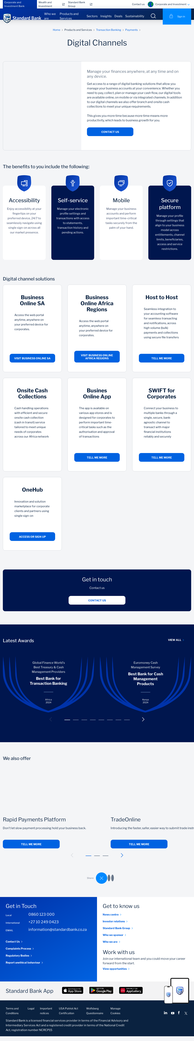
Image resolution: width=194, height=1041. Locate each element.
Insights (106, 16)
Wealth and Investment (45, 4)
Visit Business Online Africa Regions (97, 361)
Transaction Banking (108, 34)
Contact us (138, 4)
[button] (50, 724)
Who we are (50, 16)
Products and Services (69, 16)
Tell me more (161, 363)
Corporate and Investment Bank (14, 4)
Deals (118, 16)
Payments (131, 34)
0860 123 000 (41, 919)
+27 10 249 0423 (43, 926)
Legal (31, 1013)
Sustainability (134, 16)
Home (56, 34)
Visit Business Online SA (32, 363)
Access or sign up (32, 541)
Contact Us (110, 136)
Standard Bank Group (76, 4)
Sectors (92, 16)
